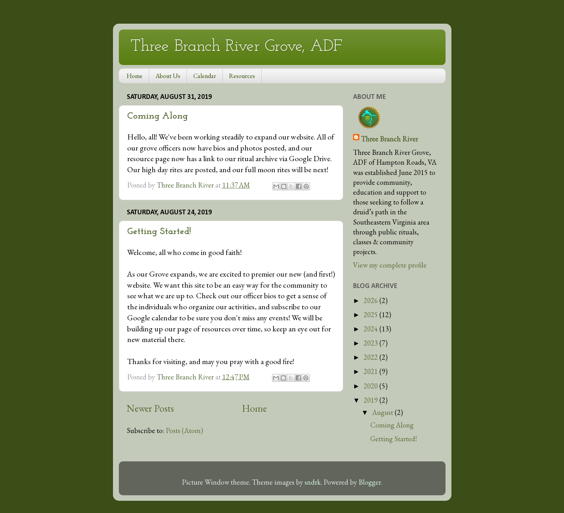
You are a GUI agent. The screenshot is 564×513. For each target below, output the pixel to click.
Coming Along (157, 116)
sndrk (313, 482)
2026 (371, 300)
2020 (371, 385)
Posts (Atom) (184, 430)
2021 (371, 371)
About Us (167, 76)
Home (134, 76)
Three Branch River (389, 138)
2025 (371, 314)
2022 (371, 357)
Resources (242, 76)
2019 (371, 400)
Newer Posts (150, 408)
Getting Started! (159, 231)
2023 (371, 343)
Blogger (370, 482)
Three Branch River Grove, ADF (236, 46)
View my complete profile (390, 265)
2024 (371, 328)
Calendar (204, 76)
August (383, 412)
